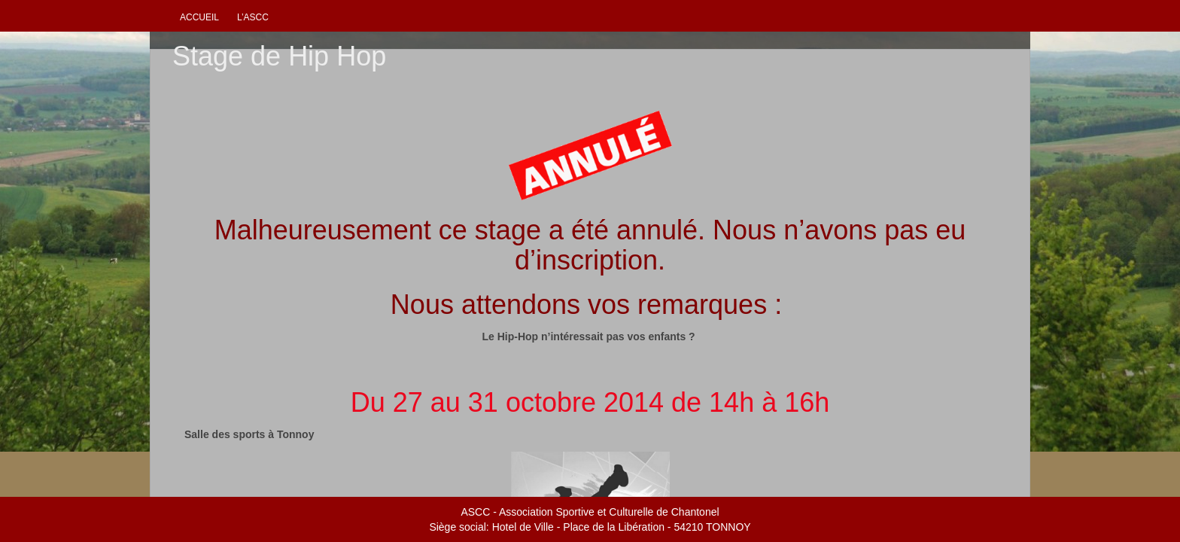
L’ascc (253, 17)
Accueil (199, 17)
